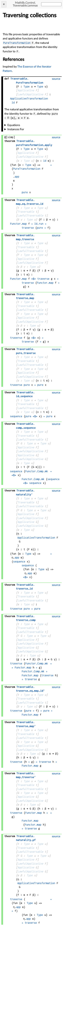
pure (25, 192)
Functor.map (18, 223)
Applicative (25, 90)
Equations (13, 125)
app (17, 176)
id (44, 160)
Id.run (38, 223)
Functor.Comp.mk (36, 471)
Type (27, 86)
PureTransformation (16, 42)
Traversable (25, 211)
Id (13, 102)
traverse (28, 227)
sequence (16, 416)
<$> (33, 278)
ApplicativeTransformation (29, 98)
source (56, 78)
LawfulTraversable (30, 215)
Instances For (15, 129)
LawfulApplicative (30, 94)
